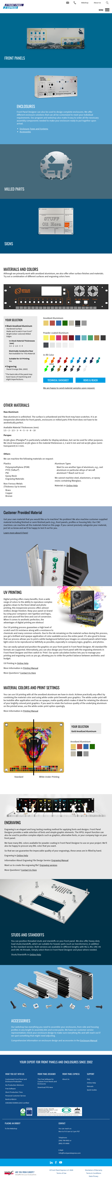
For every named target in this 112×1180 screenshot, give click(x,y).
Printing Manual (30, 668)
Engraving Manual (59, 860)
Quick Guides (92, 1090)
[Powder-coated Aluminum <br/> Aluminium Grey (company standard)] (52, 345)
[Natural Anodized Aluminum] (84, 323)
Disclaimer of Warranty (93, 1170)
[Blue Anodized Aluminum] (58, 323)
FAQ (88, 1079)
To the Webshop (11, 1128)
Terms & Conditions (93, 1173)
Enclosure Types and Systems (34, 128)
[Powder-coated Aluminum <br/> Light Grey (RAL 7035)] (58, 345)
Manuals (90, 1086)
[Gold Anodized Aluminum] (46, 323)
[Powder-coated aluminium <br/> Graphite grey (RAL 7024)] (46, 345)
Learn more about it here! (16, 532)
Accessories (25, 131)
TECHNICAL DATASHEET (58, 380)
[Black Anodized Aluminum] (77, 323)
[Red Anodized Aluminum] (52, 323)
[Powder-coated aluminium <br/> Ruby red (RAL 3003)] (71, 337)
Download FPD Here (45, 1087)
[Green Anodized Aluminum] (65, 323)
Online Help (72, 485)
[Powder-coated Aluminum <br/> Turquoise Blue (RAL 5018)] (84, 337)
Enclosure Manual (88, 1040)
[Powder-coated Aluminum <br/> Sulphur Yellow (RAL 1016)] (46, 337)
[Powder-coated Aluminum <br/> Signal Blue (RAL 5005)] (77, 337)
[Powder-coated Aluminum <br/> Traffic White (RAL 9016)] (71, 345)
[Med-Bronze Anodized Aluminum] (71, 323)
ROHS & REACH (90, 380)
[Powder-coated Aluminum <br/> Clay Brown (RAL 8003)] (96, 337)
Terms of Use (61, 1173)
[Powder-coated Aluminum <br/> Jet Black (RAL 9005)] (103, 337)
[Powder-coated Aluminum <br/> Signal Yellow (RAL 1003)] (52, 337)
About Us (97, 3)
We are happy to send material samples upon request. (69, 388)
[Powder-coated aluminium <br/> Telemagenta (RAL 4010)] (58, 337)
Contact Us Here (28, 672)
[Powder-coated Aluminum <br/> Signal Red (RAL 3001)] (65, 337)
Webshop (84, 3)
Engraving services (48, 865)
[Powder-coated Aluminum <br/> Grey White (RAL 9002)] (65, 345)
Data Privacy (93, 1176)
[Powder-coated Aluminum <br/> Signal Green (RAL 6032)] (90, 337)
